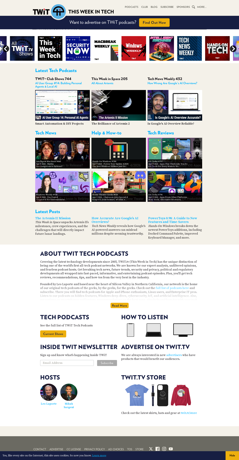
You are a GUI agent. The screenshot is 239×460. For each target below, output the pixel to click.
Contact (39, 449)
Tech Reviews (161, 133)
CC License (74, 449)
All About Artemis (102, 83)
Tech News (45, 133)
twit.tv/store (189, 413)
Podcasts (131, 6)
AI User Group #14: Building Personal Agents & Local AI (58, 84)
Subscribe (167, 6)
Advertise (56, 449)
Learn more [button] (99, 455)
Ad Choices (116, 449)
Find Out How (154, 22)
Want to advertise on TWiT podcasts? (120, 22)
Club (144, 6)
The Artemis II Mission (53, 218)
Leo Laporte (49, 403)
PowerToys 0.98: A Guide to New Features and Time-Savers (172, 220)
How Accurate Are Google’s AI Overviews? (115, 220)
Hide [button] (232, 455)
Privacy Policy (94, 449)
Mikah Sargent (69, 405)
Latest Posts (47, 211)
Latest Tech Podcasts (56, 70)
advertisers (174, 355)
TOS (129, 449)
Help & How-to (106, 133)
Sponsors (183, 6)
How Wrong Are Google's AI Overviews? (172, 83)
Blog (154, 6)
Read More (119, 305)
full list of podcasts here (172, 288)
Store (139, 449)
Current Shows (53, 334)
